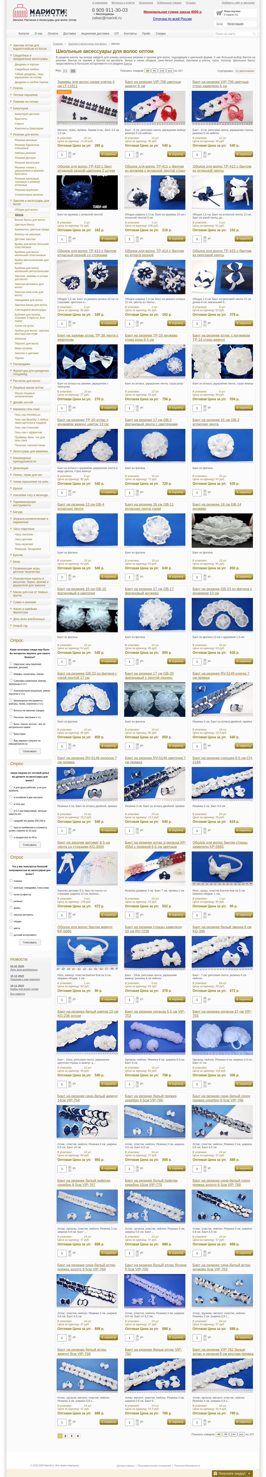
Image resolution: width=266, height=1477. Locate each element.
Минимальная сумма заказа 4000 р (173, 12)
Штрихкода (146, 2)
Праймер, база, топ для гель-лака (30, 439)
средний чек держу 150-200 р (27, 820)
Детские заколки (25, 239)
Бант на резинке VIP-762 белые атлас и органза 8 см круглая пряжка (223, 1352)
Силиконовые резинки (29, 194)
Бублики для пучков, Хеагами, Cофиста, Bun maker (30, 317)
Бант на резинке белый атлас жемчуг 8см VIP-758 (81, 1352)
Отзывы (191, 2)
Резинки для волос (26, 134)
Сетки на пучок (24, 325)
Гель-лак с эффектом (28, 432)
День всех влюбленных (29, 619)
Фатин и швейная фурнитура (25, 610)
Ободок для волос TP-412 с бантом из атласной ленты (222, 168)
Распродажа (21, 364)
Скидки (161, 33)
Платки (18, 88)
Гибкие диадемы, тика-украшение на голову (29, 76)
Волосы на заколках (27, 234)
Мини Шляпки (23, 348)
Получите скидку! (232, 1473)
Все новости (17, 993)
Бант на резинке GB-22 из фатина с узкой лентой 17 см (87, 675)
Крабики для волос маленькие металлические (32, 269)
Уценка (19, 358)
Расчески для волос (26, 381)
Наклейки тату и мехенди (30, 495)
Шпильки (20, 338)
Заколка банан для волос (31, 304)
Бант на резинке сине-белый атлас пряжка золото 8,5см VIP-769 (86, 1267)
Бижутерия (20, 108)
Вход (220, 23)
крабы (14, 908)
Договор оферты (126, 1465)
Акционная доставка (95, 33)
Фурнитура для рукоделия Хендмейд (31, 372)
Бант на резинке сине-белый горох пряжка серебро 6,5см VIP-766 (221, 1098)
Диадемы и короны (27, 64)
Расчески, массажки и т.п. (25, 717)
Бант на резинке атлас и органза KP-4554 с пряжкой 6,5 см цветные (155, 845)
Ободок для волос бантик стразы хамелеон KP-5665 (220, 845)
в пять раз (17, 804)
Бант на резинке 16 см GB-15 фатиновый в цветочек (81, 591)
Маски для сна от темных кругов (30, 593)
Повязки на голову (25, 101)
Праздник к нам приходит (25, 979)
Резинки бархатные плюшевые (27, 146)
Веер (16, 561)
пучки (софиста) (20, 894)
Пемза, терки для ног (27, 475)
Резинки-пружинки (26, 189)
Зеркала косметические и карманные (30, 520)
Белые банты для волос (30, 219)
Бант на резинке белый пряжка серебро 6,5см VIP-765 (150, 1098)
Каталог (24, 33)
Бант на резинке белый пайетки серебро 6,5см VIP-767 (83, 1183)
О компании (99, 2)
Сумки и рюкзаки (24, 602)
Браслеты (21, 118)
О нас (38, 33)
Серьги (19, 123)
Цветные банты (24, 224)
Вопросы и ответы (123, 2)
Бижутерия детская (27, 113)
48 (147, 70)
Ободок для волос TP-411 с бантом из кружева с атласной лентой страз (155, 168)
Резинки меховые (26, 140)
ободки (15, 921)
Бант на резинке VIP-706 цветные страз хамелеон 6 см (221, 84)
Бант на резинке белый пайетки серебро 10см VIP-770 (151, 1183)
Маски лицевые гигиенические (25, 395)
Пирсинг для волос (27, 343)
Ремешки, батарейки (28, 549)
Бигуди (18, 512)
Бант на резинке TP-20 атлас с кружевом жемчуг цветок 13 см (83, 422)
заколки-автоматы (21, 914)
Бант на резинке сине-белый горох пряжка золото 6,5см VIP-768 (221, 1183)
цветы (14, 928)
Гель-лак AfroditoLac (28, 414)
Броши (17, 488)
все (170, 70)
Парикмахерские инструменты (24, 503)
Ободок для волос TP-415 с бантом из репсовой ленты (222, 253)
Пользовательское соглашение (154, 1465)
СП (116, 33)
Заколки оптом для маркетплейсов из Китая (30, 47)
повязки (15, 881)
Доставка (69, 33)
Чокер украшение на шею (30, 481)
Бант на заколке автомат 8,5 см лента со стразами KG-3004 (83, 845)
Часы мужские (24, 544)
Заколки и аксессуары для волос (31, 202)
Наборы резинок (25, 152)
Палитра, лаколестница (30, 445)
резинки (15, 901)
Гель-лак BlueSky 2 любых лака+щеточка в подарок (31, 421)
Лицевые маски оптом (28, 387)
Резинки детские (25, 157)
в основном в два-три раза (25, 797)
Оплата (53, 33)
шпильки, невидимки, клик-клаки (29, 887)
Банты (128, 63)
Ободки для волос (26, 209)
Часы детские (23, 539)
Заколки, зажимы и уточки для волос (31, 277)
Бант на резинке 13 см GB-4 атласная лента (80, 506)
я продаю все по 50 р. (23, 837)
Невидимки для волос (29, 300)
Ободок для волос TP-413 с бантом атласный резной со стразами (86, 253)
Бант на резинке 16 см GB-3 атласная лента (216, 422)
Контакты (130, 33)
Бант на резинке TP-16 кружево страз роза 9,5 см (151, 337)
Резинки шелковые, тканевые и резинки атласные (27, 182)
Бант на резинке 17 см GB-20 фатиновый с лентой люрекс (149, 675)
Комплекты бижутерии (29, 128)
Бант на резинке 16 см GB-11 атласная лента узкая (149, 506)
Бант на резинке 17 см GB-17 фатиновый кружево (149, 591)
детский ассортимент (23, 935)
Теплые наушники (25, 95)
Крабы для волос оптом (24, 989)
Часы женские (24, 534)
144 (162, 70)
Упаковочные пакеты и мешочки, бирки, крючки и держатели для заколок (31, 582)
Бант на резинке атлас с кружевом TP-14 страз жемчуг (221, 337)
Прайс (146, 33)
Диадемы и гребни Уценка (31, 82)
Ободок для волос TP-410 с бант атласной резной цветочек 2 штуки (86, 168)
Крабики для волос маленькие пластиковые (30, 253)
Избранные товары (169, 2)
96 (154, 70)
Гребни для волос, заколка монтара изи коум (32, 332)
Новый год (20, 625)
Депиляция (20, 468)
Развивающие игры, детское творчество (26, 570)
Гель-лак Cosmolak (27, 427)
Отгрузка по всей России (172, 19)
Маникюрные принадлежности (24, 459)
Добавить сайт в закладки (238, 2)
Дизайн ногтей (23, 402)
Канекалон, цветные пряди (32, 229)
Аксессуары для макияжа (30, 451)
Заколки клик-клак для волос (29, 293)
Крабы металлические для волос (32, 261)
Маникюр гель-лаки (26, 409)
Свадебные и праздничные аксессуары (30, 57)
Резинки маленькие (27, 162)
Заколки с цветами (26, 353)
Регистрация (235, 23)
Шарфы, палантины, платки (26, 674)
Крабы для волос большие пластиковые (32, 245)
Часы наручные (23, 528)
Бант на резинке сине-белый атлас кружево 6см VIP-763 (222, 1267)
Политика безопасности (187, 1465)
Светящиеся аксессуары (30, 309)
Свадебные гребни (27, 69)
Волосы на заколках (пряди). (27, 710)
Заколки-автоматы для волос (29, 285)
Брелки (18, 555)
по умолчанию (245, 71)
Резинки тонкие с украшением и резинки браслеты (29, 170)
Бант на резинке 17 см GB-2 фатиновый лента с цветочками (151, 422)
